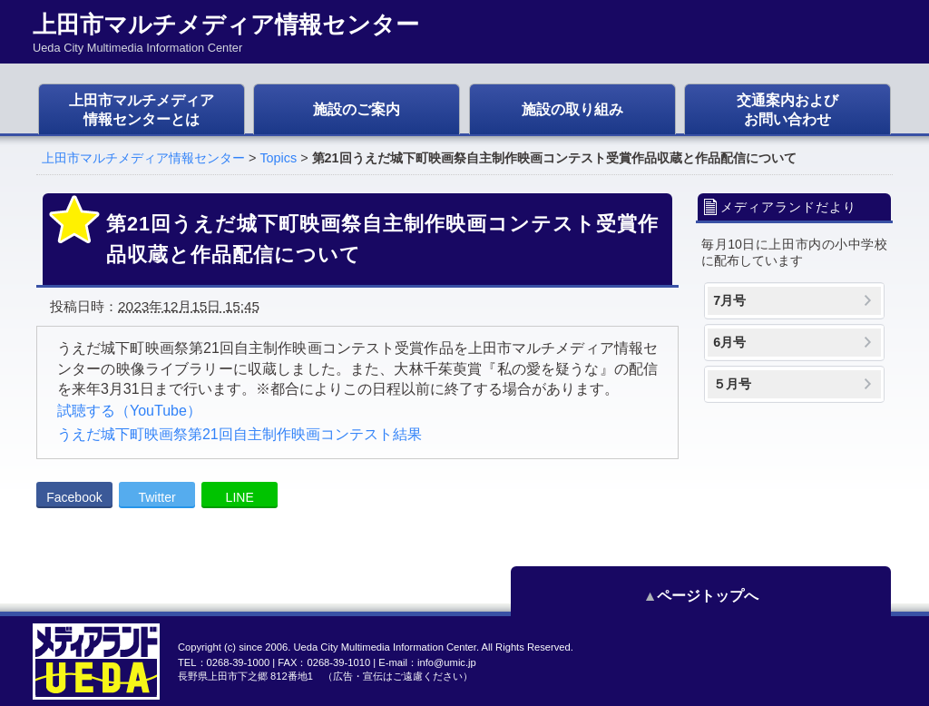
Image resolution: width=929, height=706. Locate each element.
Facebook (74, 497)
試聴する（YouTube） (129, 410)
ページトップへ (809, 595)
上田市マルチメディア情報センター (143, 158)
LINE (240, 497)
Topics (278, 158)
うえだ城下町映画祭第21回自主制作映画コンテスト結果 (239, 434)
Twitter (156, 497)
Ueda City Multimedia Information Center (384, 647)
